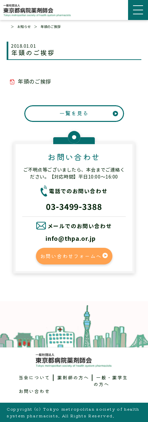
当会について (35, 377)
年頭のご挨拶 (34, 81)
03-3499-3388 (74, 206)
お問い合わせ (35, 391)
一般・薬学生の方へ (110, 380)
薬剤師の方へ (73, 377)
